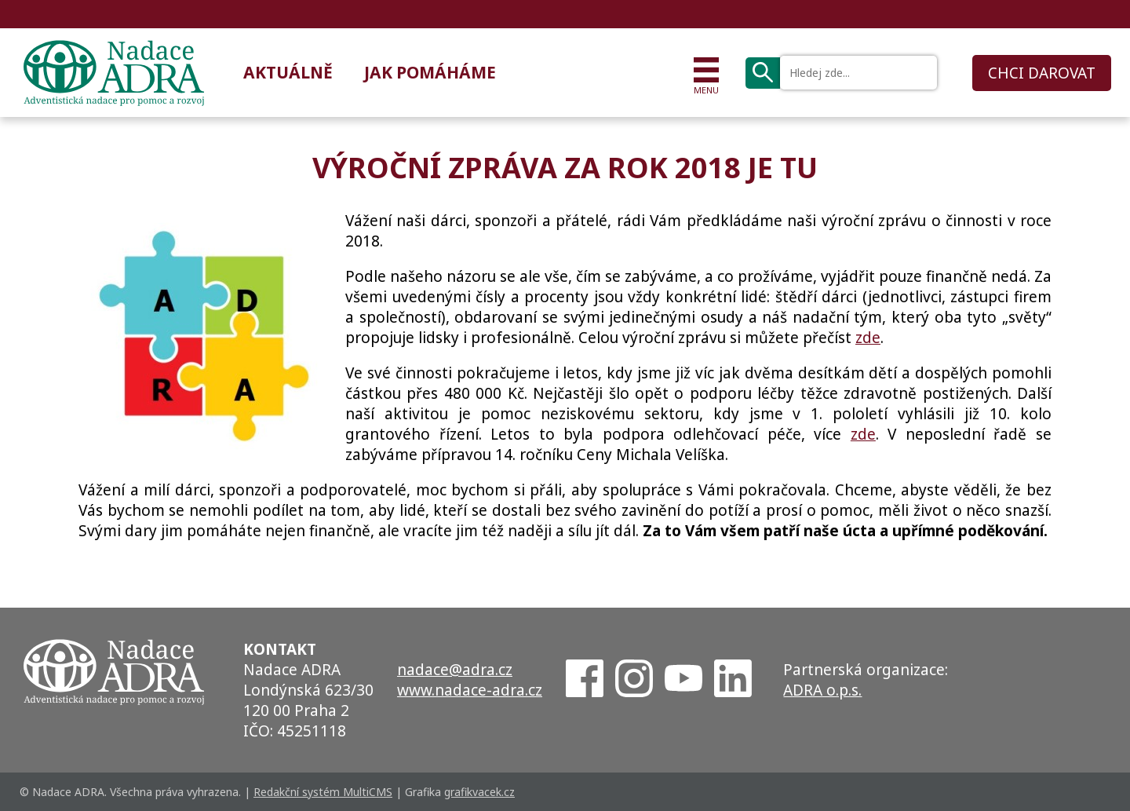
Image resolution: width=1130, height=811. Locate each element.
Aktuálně (288, 72)
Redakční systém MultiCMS (322, 791)
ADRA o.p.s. (822, 690)
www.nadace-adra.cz (469, 690)
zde (867, 337)
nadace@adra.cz (454, 669)
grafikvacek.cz (479, 791)
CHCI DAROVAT (1041, 73)
